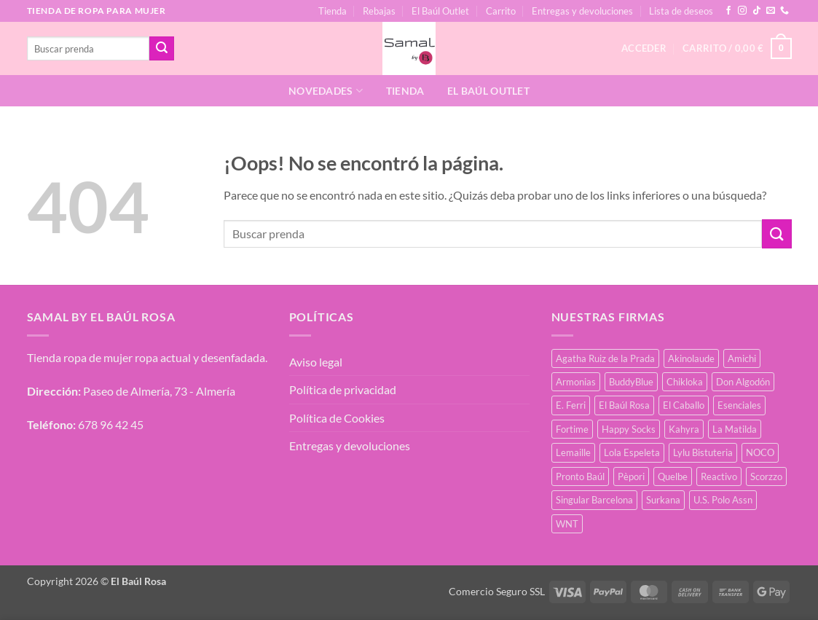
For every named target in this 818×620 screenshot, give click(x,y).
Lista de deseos (681, 11)
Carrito (501, 11)
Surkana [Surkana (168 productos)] (663, 500)
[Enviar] (161, 48)
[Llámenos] (784, 11)
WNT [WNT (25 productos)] (567, 524)
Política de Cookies (337, 418)
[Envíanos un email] (770, 11)
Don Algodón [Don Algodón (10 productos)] (743, 382)
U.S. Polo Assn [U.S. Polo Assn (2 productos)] (722, 500)
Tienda (332, 11)
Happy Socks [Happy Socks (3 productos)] (629, 429)
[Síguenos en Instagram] (742, 11)
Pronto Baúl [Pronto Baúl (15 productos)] (580, 476)
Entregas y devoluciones (582, 11)
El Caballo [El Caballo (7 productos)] (683, 405)
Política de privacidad (342, 389)
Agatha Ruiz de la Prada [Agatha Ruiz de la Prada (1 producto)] (605, 358)
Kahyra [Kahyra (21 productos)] (684, 429)
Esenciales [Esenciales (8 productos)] (739, 405)
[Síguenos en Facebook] (728, 11)
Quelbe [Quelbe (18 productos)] (673, 476)
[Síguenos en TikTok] (756, 11)
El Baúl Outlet (440, 11)
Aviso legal (315, 362)
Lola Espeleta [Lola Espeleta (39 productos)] (632, 452)
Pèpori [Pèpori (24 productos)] (631, 476)
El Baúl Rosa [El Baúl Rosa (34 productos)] (624, 405)
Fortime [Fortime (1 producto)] (572, 429)
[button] (737, 48)
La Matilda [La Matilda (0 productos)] (734, 429)
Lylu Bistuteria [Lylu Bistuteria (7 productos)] (703, 452)
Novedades (325, 91)
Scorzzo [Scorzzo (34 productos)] (766, 476)
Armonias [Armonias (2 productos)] (576, 382)
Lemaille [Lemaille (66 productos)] (573, 452)
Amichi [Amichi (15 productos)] (742, 358)
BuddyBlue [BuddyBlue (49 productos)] (631, 382)
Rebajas (379, 11)
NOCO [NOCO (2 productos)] (760, 452)
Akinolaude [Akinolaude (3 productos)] (691, 358)
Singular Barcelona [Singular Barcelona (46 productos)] (594, 500)
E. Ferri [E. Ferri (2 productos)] (571, 405)
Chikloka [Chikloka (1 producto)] (684, 382)
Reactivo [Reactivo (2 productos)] (719, 476)
